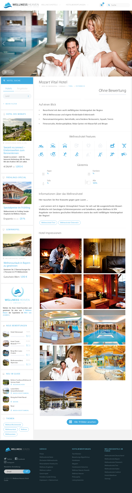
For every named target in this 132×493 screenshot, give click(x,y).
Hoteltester (76, 460)
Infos (8, 72)
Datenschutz (53, 480)
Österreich (80, 86)
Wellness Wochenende (13, 425)
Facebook (20, 459)
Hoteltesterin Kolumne (80, 467)
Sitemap (107, 479)
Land (7, 96)
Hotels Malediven (111, 475)
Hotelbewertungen (77, 5)
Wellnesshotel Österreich (69, 223)
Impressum (43, 480)
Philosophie (76, 477)
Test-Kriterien (76, 454)
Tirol (71, 86)
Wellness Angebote (46, 467)
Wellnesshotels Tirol (111, 465)
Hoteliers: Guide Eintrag (48, 477)
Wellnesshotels (51, 5)
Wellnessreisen (10, 434)
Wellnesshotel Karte (46, 457)
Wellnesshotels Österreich (113, 462)
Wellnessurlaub (10, 429)
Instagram (9, 463)
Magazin (75, 464)
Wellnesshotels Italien (112, 469)
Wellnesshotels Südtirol (113, 472)
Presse (42, 454)
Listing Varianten (78, 480)
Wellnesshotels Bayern (112, 459)
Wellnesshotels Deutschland (114, 456)
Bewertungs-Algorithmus (81, 457)
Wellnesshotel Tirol (48, 223)
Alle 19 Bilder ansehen (82, 421)
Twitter (8, 459)
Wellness (24, 429)
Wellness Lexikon (45, 470)
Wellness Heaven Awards (80, 470)
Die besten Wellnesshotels (48, 460)
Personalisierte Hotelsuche (49, 464)
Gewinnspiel (44, 474)
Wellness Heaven (78, 474)
